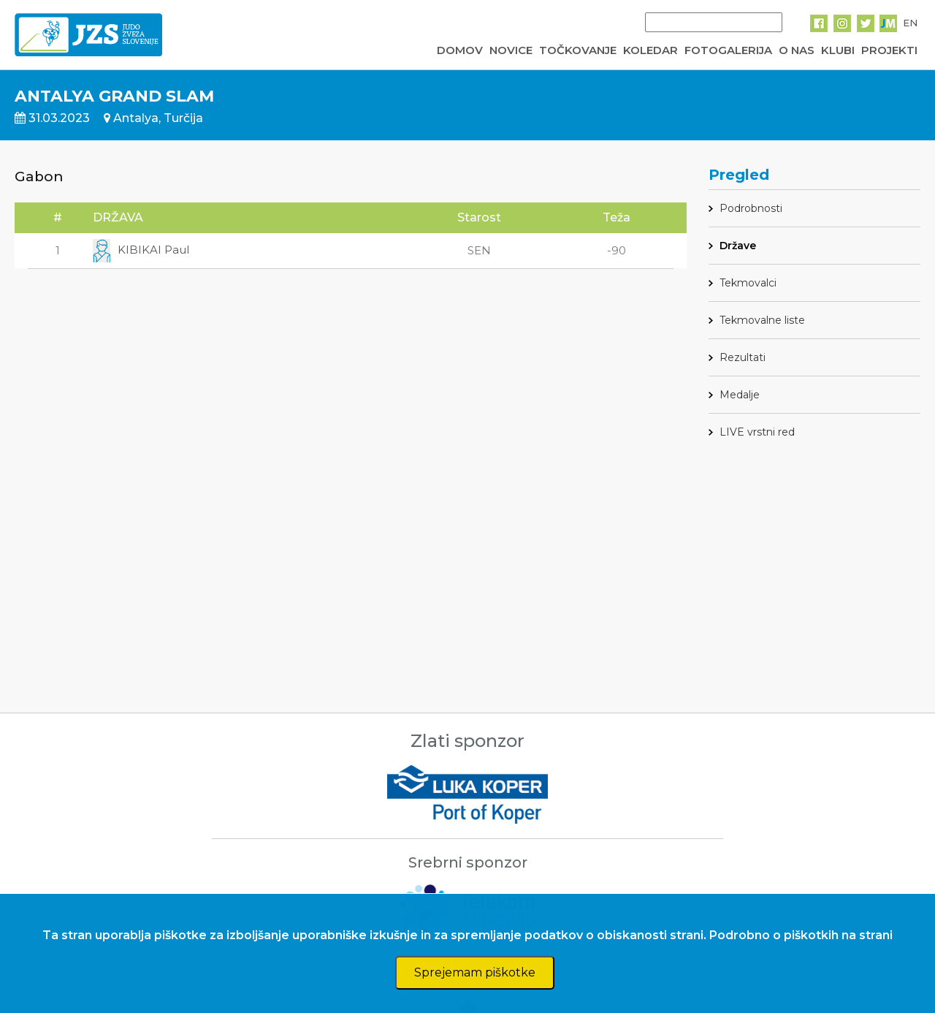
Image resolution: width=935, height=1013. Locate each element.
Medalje (740, 394)
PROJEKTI (889, 50)
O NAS (796, 50)
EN (910, 23)
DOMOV (460, 50)
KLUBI (838, 50)
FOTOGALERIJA (728, 50)
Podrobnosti (751, 208)
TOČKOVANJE (578, 50)
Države (738, 245)
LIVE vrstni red (757, 432)
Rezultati (743, 357)
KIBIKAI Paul (141, 250)
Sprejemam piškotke (474, 972)
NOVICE (511, 50)
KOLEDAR (650, 50)
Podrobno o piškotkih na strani (801, 935)
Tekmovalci (748, 282)
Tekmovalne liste (762, 320)
